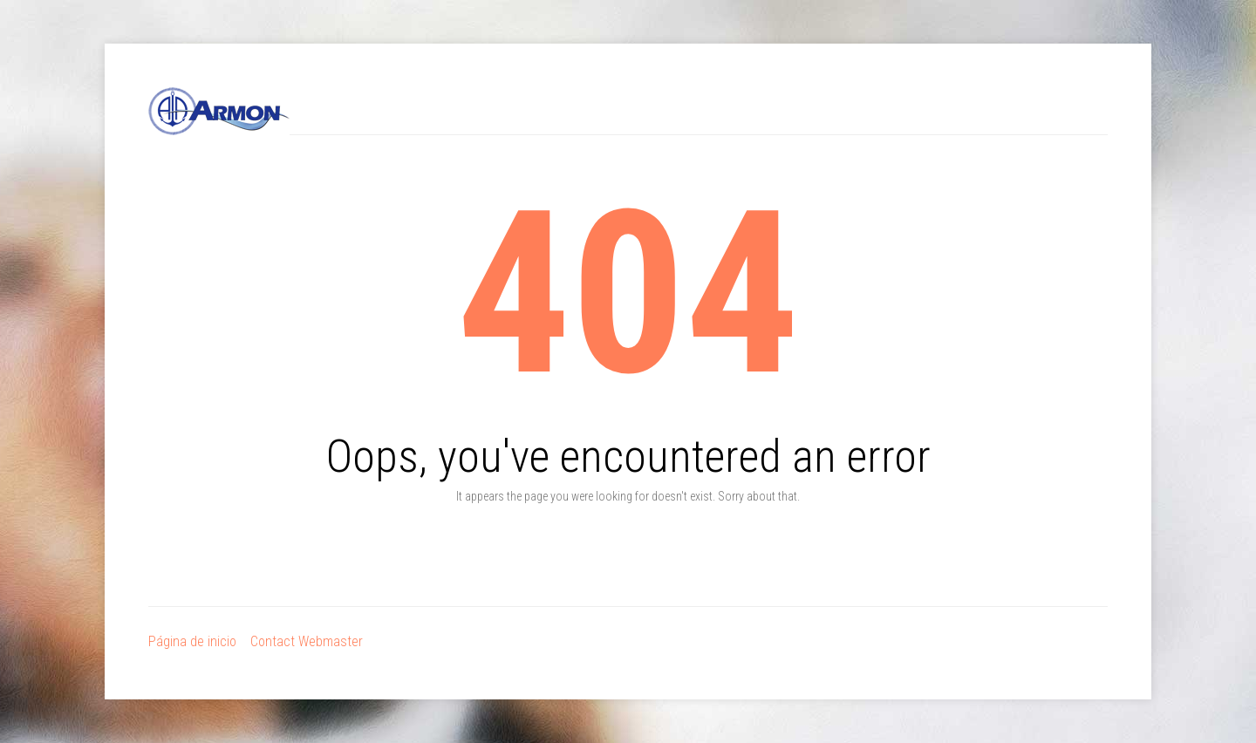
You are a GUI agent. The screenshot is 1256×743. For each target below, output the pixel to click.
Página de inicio (192, 641)
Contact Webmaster (306, 641)
